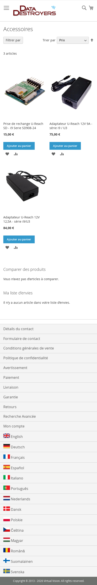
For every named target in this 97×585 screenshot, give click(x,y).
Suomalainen (18, 561)
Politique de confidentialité (25, 357)
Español (13, 467)
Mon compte (14, 426)
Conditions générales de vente (28, 348)
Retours (10, 406)
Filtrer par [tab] (13, 40)
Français (14, 457)
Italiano (13, 478)
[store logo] (34, 10)
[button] (7, 154)
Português (15, 488)
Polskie (13, 519)
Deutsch (14, 446)
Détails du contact (18, 328)
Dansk (12, 509)
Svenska (13, 571)
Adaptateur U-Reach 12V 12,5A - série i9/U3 (21, 219)
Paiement (11, 377)
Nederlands (16, 498)
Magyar (13, 540)
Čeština (13, 530)
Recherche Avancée (19, 416)
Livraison (10, 387)
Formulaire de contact (21, 338)
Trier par (49, 40)
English (13, 436)
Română (14, 550)
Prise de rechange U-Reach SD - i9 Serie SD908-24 (23, 126)
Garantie (10, 397)
